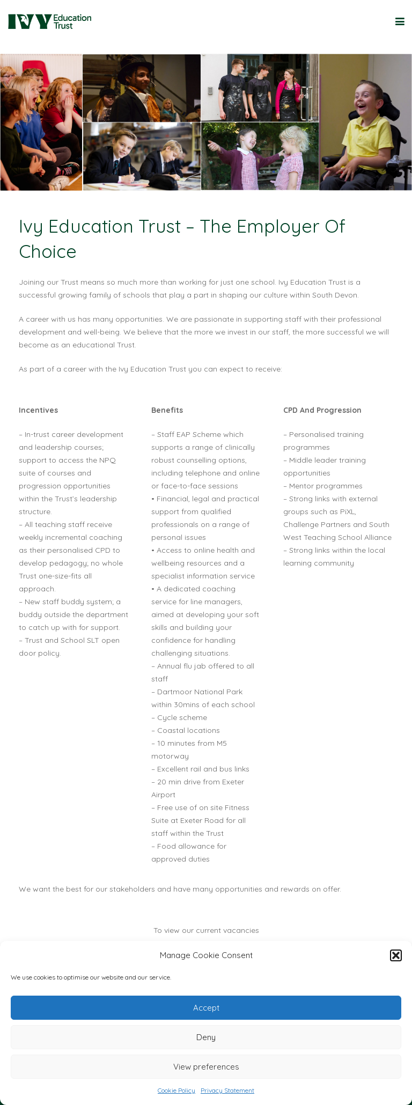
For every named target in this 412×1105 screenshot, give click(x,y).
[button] (396, 955)
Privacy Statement (227, 1090)
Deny (206, 1037)
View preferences (206, 1067)
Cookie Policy (176, 1090)
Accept (206, 1008)
